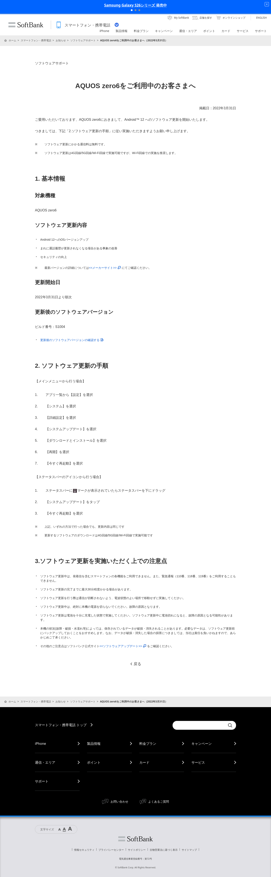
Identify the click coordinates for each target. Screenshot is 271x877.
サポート (41, 781)
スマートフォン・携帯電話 (36, 40)
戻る (135, 664)
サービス (198, 762)
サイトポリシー (137, 850)
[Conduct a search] (199, 725)
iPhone (40, 743)
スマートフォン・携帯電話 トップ (61, 725)
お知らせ (61, 40)
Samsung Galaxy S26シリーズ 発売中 (135, 5)
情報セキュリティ (84, 850)
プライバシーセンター (111, 850)
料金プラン (147, 743)
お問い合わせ (119, 801)
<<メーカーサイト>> (105, 267)
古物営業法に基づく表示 (164, 850)
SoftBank (25, 25)
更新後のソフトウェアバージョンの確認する (72, 340)
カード (144, 762)
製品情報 (94, 743)
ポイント (94, 762)
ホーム (12, 40)
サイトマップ (189, 850)
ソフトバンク (135, 839)
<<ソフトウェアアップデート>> (123, 646)
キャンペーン (201, 743)
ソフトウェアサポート (83, 40)
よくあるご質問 (158, 801)
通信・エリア (45, 762)
